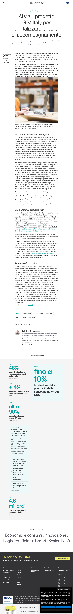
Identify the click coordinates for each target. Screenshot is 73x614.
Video (18, 582)
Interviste (19, 579)
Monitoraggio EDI (27, 313)
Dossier (19, 575)
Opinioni (19, 572)
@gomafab (30, 305)
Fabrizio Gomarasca (6, 56)
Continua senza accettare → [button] (64, 589)
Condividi (6, 62)
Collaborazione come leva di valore (18, 478)
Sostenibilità (59, 540)
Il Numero (19, 577)
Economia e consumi (23, 535)
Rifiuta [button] (48, 607)
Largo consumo (49, 313)
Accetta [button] (63, 607)
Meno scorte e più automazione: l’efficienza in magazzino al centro (18, 471)
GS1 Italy (61, 577)
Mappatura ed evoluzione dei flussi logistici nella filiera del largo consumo (19, 433)
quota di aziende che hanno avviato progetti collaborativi (19, 371)
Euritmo (17, 317)
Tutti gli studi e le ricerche (35, 570)
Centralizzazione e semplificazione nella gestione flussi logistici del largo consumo (18, 462)
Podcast (19, 584)
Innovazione (32, 317)
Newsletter (61, 570)
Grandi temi (6, 582)
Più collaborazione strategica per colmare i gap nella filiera (19, 485)
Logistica (18, 313)
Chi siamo (60, 568)
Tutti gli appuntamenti (49, 570)
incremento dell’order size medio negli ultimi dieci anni (19, 390)
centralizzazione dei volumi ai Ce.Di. (19, 411)
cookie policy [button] (51, 596)
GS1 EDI (24, 317)
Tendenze (62, 586)
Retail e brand (34, 540)
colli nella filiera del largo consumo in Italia (19, 505)
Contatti (68, 570)
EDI (34, 313)
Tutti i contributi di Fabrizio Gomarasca (32, 345)
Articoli (19, 570)
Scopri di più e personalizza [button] (55, 610)
